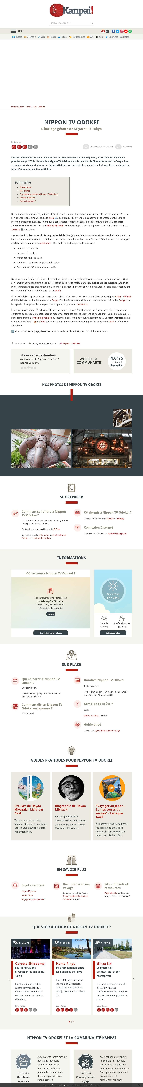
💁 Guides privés (77, 36)
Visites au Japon (17, 107)
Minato (42, 107)
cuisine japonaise (42, 381)
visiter (118, 359)
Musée (127, 359)
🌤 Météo (124, 36)
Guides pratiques (27, 197)
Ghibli (57, 353)
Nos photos (25, 190)
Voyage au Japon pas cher (33, 973)
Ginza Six (104, 1022)
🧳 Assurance (111, 36)
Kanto (28, 107)
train (51, 217)
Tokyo (35, 107)
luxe (43, 384)
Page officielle (110, 967)
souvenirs (82, 367)
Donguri (123, 363)
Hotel (111, 384)
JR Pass (57, 607)
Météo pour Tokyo (113, 710)
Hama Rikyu (65, 1022)
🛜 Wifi (90, 36)
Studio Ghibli (27, 969)
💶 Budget (17, 36)
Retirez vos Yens (91, 793)
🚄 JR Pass (62, 36)
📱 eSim (99, 36)
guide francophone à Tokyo (108, 808)
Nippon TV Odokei (71, 406)
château (15, 229)
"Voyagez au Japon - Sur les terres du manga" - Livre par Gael (110, 860)
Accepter (51, 692)
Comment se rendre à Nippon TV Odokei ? (39, 194)
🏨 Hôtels (51, 36)
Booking (120, 596)
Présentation (25, 187)
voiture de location (42, 616)
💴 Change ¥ (30, 36)
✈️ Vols (41, 36)
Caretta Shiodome (30, 1022)
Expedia (110, 596)
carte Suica (43, 612)
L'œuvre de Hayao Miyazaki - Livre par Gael (28, 887)
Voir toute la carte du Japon (51, 710)
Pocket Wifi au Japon (117, 611)
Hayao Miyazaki (55, 225)
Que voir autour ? (28, 201)
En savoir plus (96, 1085)
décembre (45, 242)
